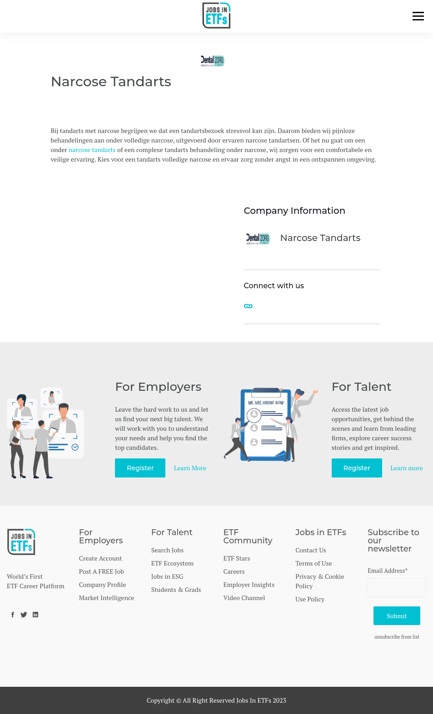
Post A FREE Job (101, 571)
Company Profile (102, 584)
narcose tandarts (92, 149)
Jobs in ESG (167, 576)
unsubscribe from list (396, 637)
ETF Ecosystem (172, 563)
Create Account (100, 558)
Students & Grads (176, 589)
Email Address (388, 570)
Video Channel (244, 597)
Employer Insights (248, 584)
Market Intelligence (106, 597)
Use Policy (309, 599)
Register (140, 468)
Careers (233, 571)
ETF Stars (236, 558)
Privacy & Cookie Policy (319, 581)
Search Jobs (167, 550)
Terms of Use (313, 563)
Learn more (406, 467)
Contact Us (310, 550)
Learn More (190, 467)
